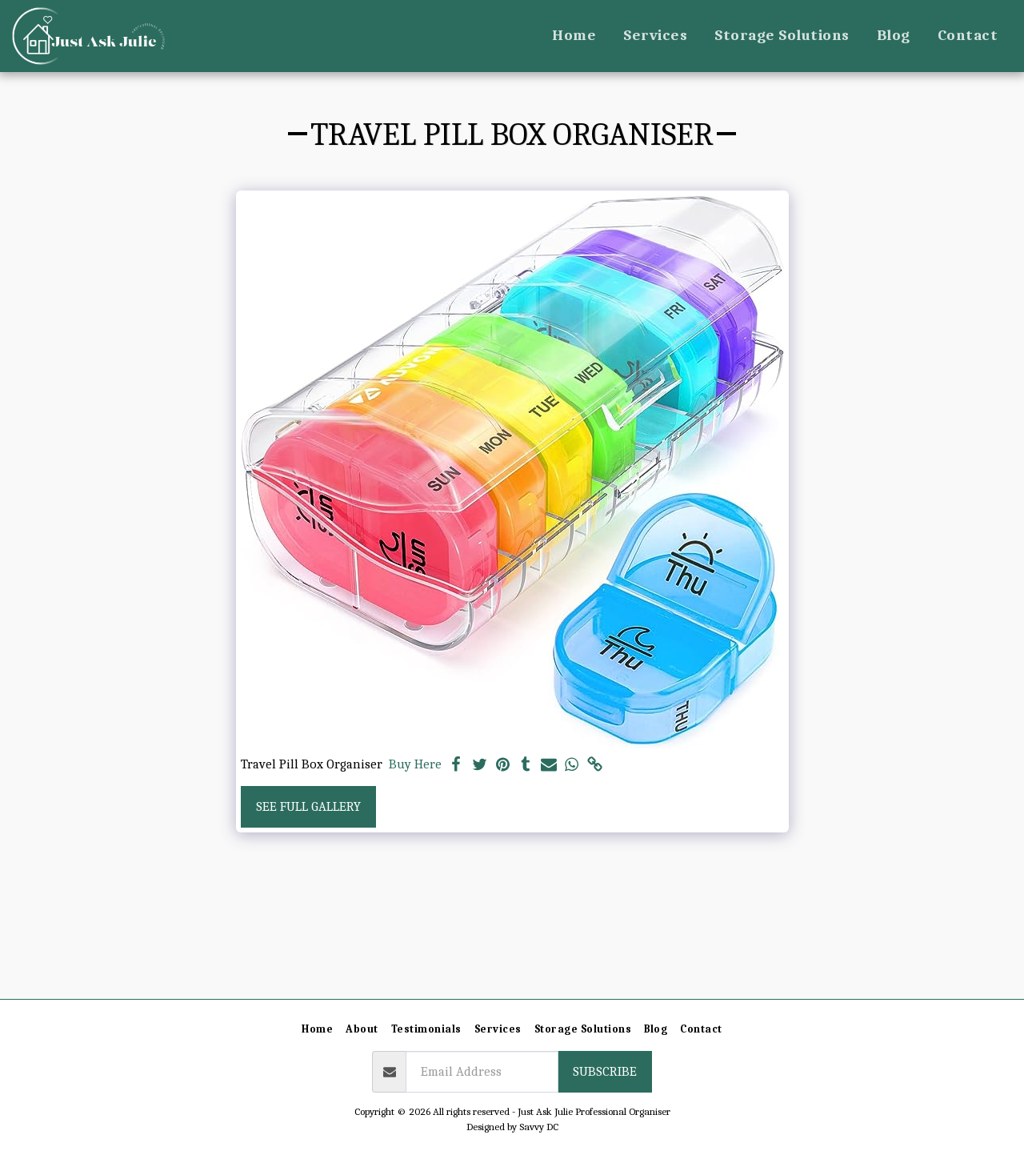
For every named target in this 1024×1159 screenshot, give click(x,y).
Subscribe (605, 1071)
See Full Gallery (308, 806)
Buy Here (415, 764)
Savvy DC (538, 1127)
